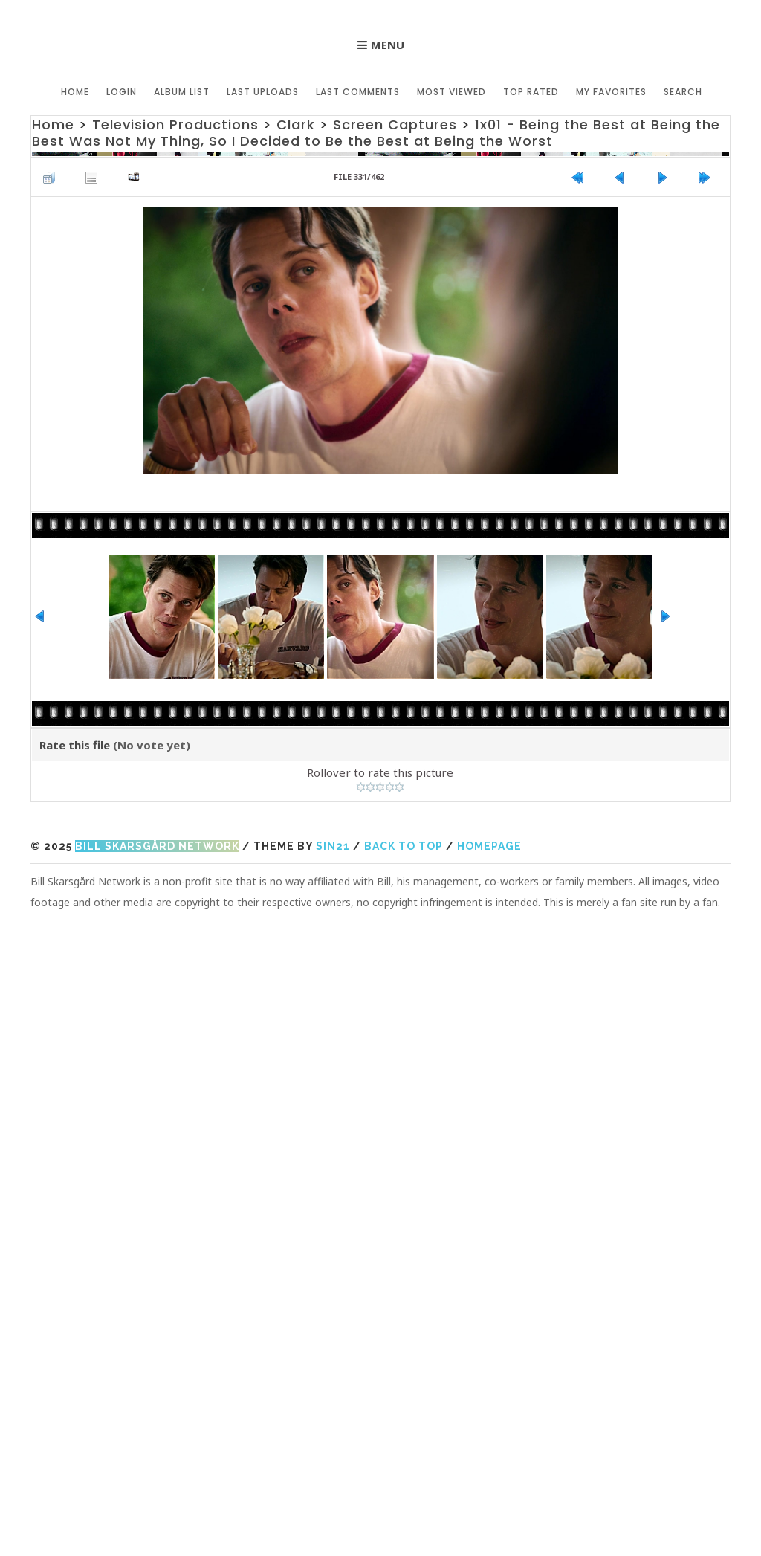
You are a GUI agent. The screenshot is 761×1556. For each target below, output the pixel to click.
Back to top (403, 846)
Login (121, 91)
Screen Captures (395, 124)
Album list (182, 91)
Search (683, 91)
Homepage (489, 846)
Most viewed (451, 91)
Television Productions (175, 124)
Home (75, 91)
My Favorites (611, 91)
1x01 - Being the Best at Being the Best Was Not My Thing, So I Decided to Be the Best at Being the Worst (376, 132)
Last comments (358, 91)
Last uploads (263, 91)
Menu (387, 44)
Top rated (531, 91)
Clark (295, 124)
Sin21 (333, 846)
